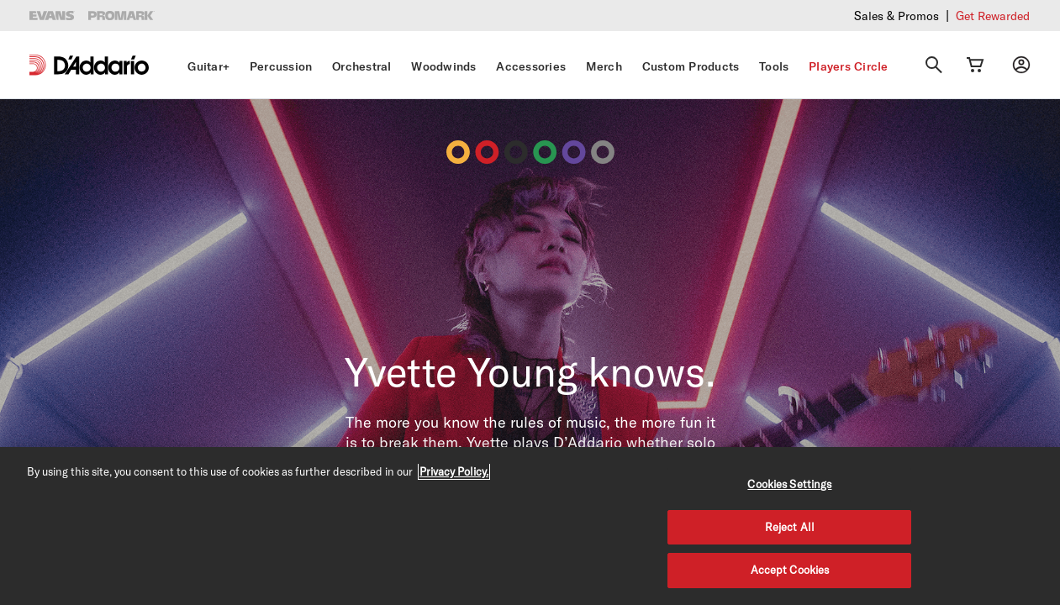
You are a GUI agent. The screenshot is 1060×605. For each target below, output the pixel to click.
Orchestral (362, 66)
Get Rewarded (993, 15)
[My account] (1021, 64)
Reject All (790, 527)
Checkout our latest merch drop (739, 15)
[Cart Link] (975, 65)
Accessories (531, 66)
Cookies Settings (789, 484)
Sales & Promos (896, 15)
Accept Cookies (790, 569)
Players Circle (849, 66)
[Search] (934, 65)
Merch (604, 66)
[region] (530, 526)
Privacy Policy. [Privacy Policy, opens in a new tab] (453, 471)
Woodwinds (443, 66)
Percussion (281, 66)
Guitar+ (208, 66)
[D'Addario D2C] (101, 65)
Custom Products (691, 66)
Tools (773, 66)
